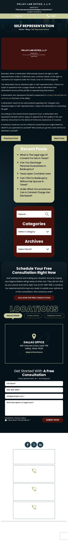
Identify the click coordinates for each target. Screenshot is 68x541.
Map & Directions (34, 352)
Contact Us (41, 439)
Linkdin (40, 445)
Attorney (26, 439)
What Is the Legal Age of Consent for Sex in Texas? (34, 156)
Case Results (42, 436)
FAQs (54, 436)
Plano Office (33, 316)
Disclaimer (9, 418)
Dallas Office (13, 316)
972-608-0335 (34, 478)
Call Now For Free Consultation (34, 298)
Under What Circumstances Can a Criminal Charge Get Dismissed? (35, 192)
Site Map (33, 530)
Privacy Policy (20, 418)
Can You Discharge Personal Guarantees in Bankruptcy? (33, 166)
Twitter (34, 445)
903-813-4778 (34, 496)
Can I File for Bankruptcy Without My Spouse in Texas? (33, 181)
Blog (28, 29)
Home (21, 29)
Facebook (28, 445)
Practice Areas (24, 436)
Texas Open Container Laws (35, 173)
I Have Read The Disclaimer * (19, 420)
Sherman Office (54, 316)
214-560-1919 (46, 285)
